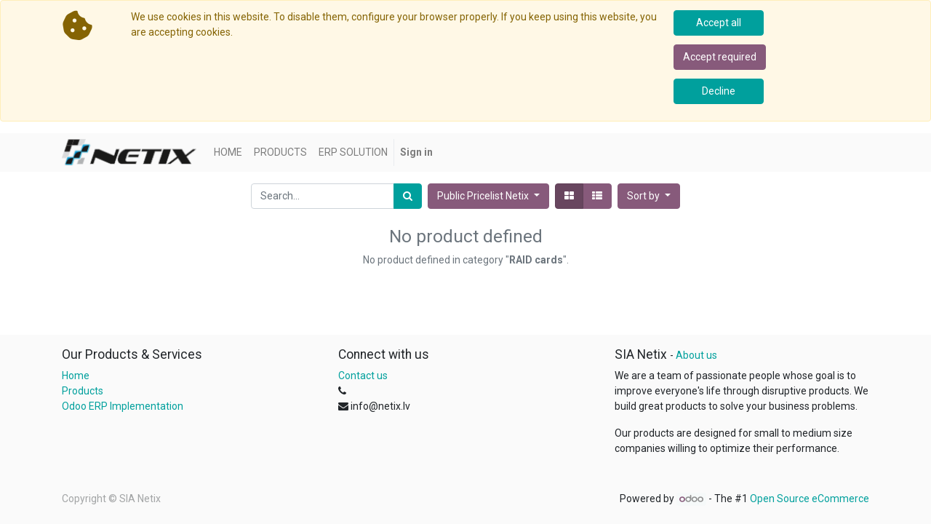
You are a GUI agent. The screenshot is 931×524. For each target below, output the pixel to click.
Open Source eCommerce (809, 498)
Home (75, 375)
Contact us (363, 375)
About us (696, 355)
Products (82, 391)
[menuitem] (228, 152)
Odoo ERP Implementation (122, 406)
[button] (649, 196)
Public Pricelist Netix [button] (484, 196)
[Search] (407, 196)
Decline (718, 91)
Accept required (719, 57)
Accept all (718, 22)
